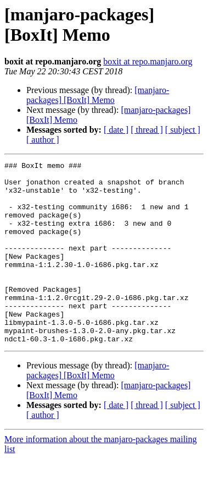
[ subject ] (182, 129)
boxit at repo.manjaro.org (147, 61)
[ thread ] (147, 129)
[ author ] (42, 139)
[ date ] (116, 129)
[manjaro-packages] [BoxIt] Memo (97, 95)
